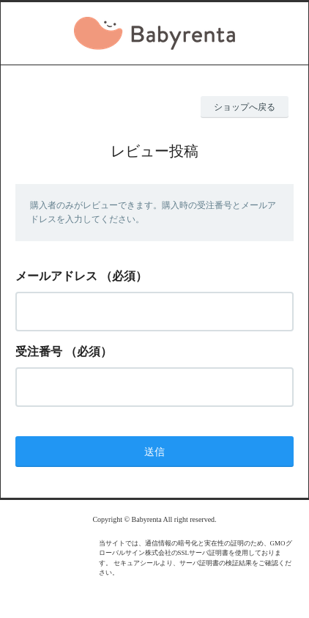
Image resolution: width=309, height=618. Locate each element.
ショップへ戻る (244, 107)
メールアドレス (56, 276)
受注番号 (38, 351)
